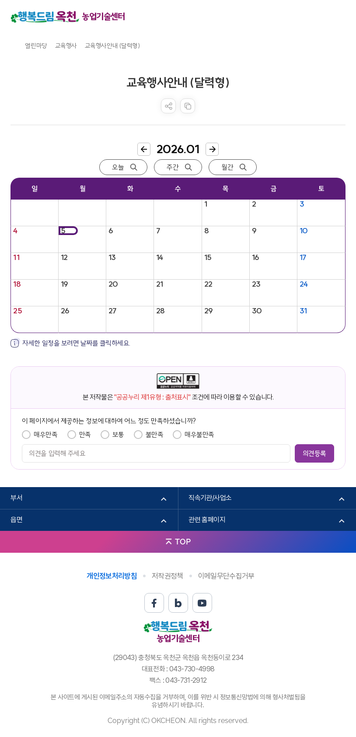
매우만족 (45, 434)
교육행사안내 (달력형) (112, 46)
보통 (118, 434)
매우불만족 (199, 434)
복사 (187, 105)
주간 (172, 167)
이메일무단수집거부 (226, 576)
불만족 (155, 434)
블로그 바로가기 (178, 603)
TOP (183, 541)
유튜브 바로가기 (202, 603)
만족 (85, 434)
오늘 (118, 167)
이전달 (143, 149)
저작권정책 (167, 576)
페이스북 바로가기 (154, 603)
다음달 (212, 149)
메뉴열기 (339, 16)
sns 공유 (168, 105)
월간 (227, 167)
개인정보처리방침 (112, 576)
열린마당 (36, 46)
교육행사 (66, 46)
